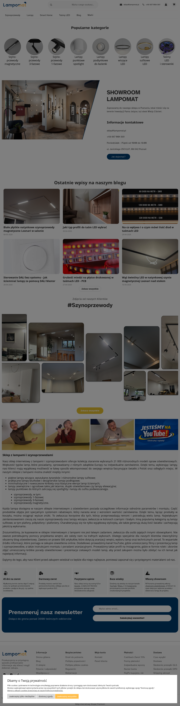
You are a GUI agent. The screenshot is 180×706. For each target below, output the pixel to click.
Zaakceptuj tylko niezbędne (21, 696)
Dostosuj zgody (46, 696)
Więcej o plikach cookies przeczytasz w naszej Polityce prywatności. (35, 690)
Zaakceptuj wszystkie (67, 696)
